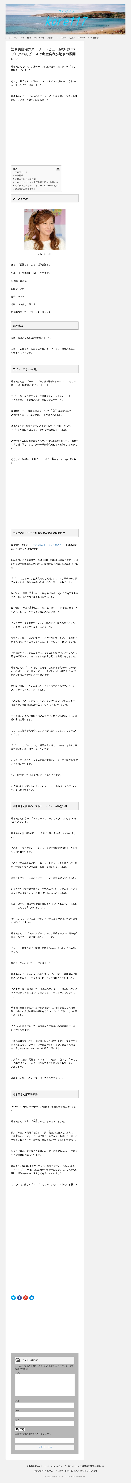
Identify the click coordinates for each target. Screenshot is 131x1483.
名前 (17, 1401)
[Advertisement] (44, 133)
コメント (19, 1373)
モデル (63, 38)
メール (18, 1410)
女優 (22, 38)
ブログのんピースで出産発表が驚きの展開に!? (36, 182)
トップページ (12, 38)
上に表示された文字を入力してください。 (33, 1434)
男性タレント (52, 38)
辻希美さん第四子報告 (25, 189)
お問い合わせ (93, 38)
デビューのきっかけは (25, 179)
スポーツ (81, 38)
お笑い (72, 38)
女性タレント (39, 38)
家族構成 (19, 175)
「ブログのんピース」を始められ (47, 545)
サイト (18, 1420)
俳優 (29, 38)
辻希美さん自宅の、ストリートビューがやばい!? (37, 185)
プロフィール (21, 172)
